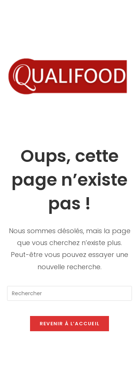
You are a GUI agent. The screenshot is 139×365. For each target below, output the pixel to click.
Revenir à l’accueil (70, 323)
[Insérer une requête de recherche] (69, 293)
